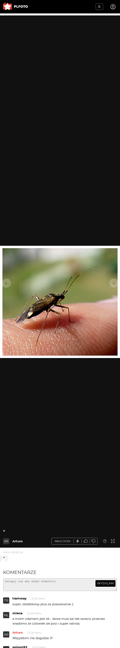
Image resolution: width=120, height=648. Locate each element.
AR (6, 541)
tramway (19, 600)
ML (6, 617)
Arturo (17, 541)
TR (6, 602)
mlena (17, 615)
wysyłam (105, 583)
